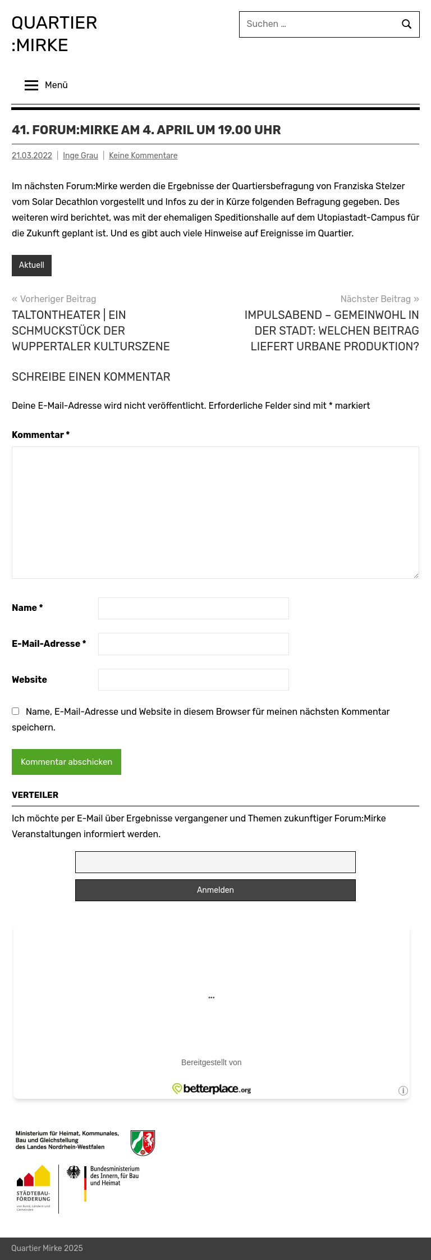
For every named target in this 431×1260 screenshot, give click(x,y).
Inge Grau (80, 156)
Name (27, 607)
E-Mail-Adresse (49, 643)
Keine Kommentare (143, 156)
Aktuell (31, 265)
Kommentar (41, 435)
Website (29, 679)
